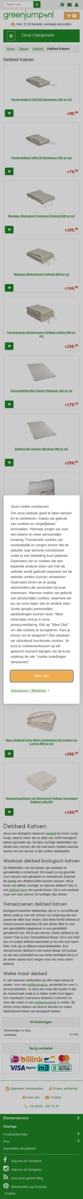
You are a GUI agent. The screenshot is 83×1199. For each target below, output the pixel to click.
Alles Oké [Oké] (41, 676)
